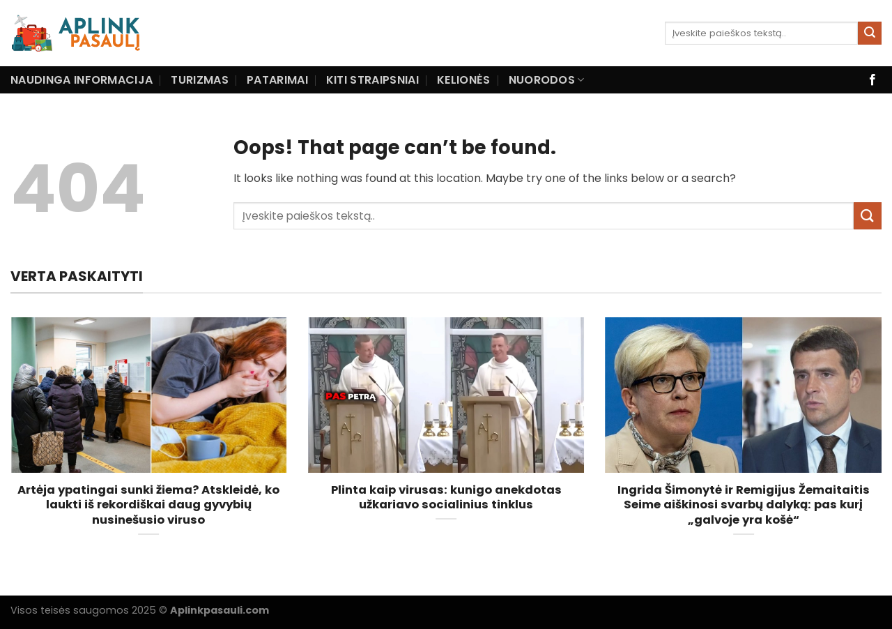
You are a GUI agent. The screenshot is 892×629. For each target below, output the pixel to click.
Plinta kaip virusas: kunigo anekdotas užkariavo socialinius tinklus (446, 498)
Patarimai (277, 80)
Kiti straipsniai (372, 80)
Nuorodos (547, 80)
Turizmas (200, 80)
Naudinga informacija (81, 80)
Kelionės (464, 80)
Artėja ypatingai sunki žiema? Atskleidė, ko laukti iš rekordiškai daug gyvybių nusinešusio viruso (148, 505)
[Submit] (870, 33)
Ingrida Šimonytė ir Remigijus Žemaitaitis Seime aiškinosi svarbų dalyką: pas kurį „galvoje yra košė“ (743, 505)
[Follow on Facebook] (872, 80)
